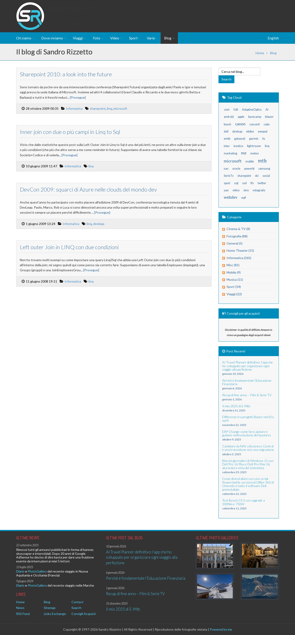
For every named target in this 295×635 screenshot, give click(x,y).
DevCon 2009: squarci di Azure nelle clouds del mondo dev (87, 189)
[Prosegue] (77, 97)
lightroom (254, 146)
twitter (262, 183)
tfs (252, 183)
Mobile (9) (234, 272)
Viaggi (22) (234, 294)
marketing (230, 153)
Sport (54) (234, 287)
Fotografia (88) (237, 236)
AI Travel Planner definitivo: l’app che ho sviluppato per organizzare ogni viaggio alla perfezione (141, 557)
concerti (254, 124)
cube (267, 124)
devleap (98, 224)
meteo (254, 153)
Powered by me (221, 629)
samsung (264, 168)
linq (109, 108)
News (20, 608)
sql (236, 183)
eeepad (262, 131)
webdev (230, 197)
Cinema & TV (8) (238, 229)
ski (257, 175)
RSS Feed (23, 614)
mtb (262, 160)
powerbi (249, 168)
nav (226, 168)
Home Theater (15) (240, 250)
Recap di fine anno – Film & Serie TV (135, 593)
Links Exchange (55, 614)
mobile (249, 161)
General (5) (234, 243)
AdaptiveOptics (252, 109)
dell (226, 131)
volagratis (259, 190)
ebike (250, 131)
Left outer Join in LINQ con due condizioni (68, 247)
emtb (227, 138)
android (229, 116)
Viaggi (79, 38)
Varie (152, 38)
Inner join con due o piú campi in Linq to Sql (69, 131)
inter (227, 146)
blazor (269, 116)
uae (226, 190)
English (273, 38)
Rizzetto (73, 12)
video (236, 190)
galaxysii (239, 138)
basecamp (254, 116)
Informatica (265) (239, 258)
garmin (253, 138)
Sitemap (50, 608)
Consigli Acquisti (83, 614)
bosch (227, 124)
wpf (243, 197)
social (266, 175)
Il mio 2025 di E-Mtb (123, 609)
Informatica (73, 108)
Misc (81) (233, 265)
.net (227, 109)
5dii (235, 109)
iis (263, 138)
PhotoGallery (37, 571)
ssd (244, 183)
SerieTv (228, 175)
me (243, 153)
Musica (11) (235, 279)
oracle (236, 168)
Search (76, 608)
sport (227, 183)
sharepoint (97, 108)
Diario (20, 571)
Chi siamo (25, 38)
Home (260, 53)
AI (267, 109)
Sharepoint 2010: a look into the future (65, 74)
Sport (134, 38)
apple (241, 116)
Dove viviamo (53, 38)
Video (116, 38)
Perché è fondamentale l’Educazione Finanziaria (145, 578)
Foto (98, 38)
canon (240, 123)
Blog (169, 38)
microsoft (120, 108)
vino (246, 190)
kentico (238, 146)
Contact (77, 602)
